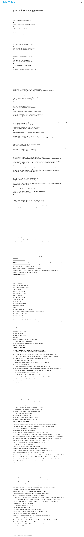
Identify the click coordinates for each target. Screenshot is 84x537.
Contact (78, 2)
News (61, 2)
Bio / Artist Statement (72, 2)
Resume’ (64, 2)
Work (57, 2)
